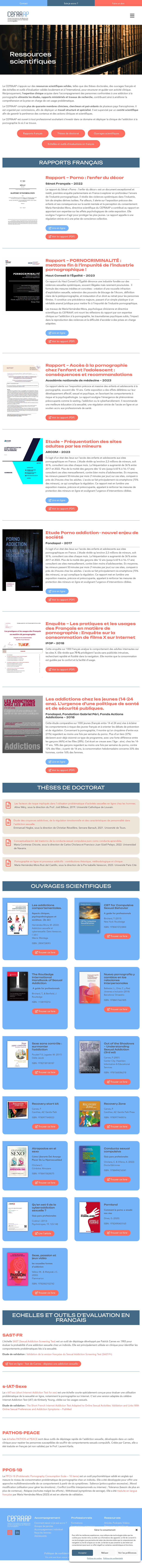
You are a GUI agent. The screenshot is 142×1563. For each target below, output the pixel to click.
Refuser (104, 1553)
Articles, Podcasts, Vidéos (116, 1523)
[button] (136, 1530)
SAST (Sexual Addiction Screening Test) (34, 1341)
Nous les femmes (42, 1532)
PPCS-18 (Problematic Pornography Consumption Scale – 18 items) (42, 1476)
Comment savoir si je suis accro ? (50, 1523)
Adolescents (40, 1536)
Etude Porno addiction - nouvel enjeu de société (92, 535)
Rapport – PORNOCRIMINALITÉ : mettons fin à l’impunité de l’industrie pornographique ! (90, 265)
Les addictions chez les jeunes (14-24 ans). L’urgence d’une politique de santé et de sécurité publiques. (92, 704)
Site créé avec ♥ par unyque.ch (57, 1557)
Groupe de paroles (43, 1526)
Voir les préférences (127, 1553)
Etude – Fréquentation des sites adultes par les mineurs (84, 443)
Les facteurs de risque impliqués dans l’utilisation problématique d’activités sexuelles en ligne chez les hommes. (75, 803)
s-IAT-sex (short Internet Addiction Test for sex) (31, 1392)
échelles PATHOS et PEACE (22, 1439)
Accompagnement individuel (48, 1529)
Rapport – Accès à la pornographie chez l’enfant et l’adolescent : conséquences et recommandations (89, 370)
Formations (76, 1523)
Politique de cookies (94, 1558)
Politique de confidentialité (113, 1558)
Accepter (82, 1553)
